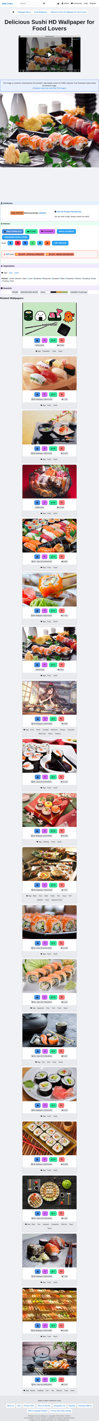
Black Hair (42, 733)
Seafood (40, 900)
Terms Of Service (43, 1406)
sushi (16, 273)
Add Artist (17, 213)
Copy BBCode (60, 243)
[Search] (44, 3)
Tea (43, 1062)
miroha (42, 213)
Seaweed (55, 279)
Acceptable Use (59, 1406)
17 (53, 611)
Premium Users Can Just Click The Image (49, 88)
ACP (7, 254)
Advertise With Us (85, 1406)
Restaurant (46, 279)
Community (76, 3)
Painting (46, 842)
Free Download (12, 231)
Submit (65, 3)
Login (86, 3)
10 (53, 1159)
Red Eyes (54, 730)
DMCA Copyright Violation (37, 1411)
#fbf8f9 (48, 292)
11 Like (31, 231)
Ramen (78, 279)
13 (53, 394)
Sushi (60, 351)
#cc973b (59, 292)
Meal (62, 279)
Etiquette (72, 1406)
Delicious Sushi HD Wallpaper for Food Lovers (69, 12)
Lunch (30, 279)
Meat (46, 896)
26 (53, 340)
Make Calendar (66, 231)
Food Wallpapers (41, 12)
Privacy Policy (29, 1406)
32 (53, 503)
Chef (11, 281)
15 (53, 557)
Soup (64, 896)
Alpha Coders (7, 4)
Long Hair (71, 730)
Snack (93, 279)
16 (53, 449)
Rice (40, 896)
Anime (50, 733)
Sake (24, 279)
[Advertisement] (49, 184)
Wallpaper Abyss (24, 12)
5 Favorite (47, 231)
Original (57, 733)
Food (54, 351)
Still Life (64, 1224)
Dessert (18, 279)
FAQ (19, 1406)
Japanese (40, 1008)
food (10, 273)
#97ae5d (65, 292)
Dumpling (86, 279)
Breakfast (37, 279)
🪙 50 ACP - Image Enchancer (59, 254)
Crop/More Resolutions (15, 237)
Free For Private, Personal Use (69, 212)
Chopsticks (70, 279)
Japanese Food (56, 900)
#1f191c (53, 292)
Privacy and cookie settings (61, 1411)
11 (53, 665)
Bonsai (32, 1390)
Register (93, 3)
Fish (70, 896)
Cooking (5, 281)
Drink (11, 279)
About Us (10, 1406)
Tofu (58, 896)
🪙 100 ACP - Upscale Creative (30, 254)
